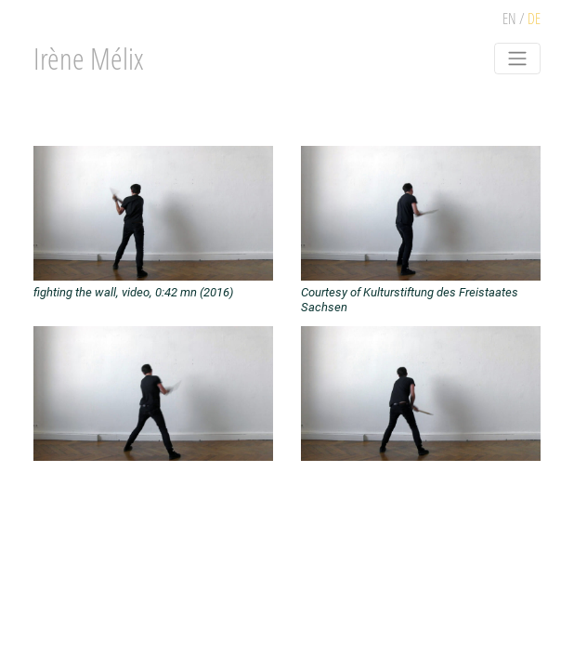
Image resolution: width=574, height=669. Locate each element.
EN (509, 18)
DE (534, 18)
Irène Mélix (88, 58)
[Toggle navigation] (517, 58)
